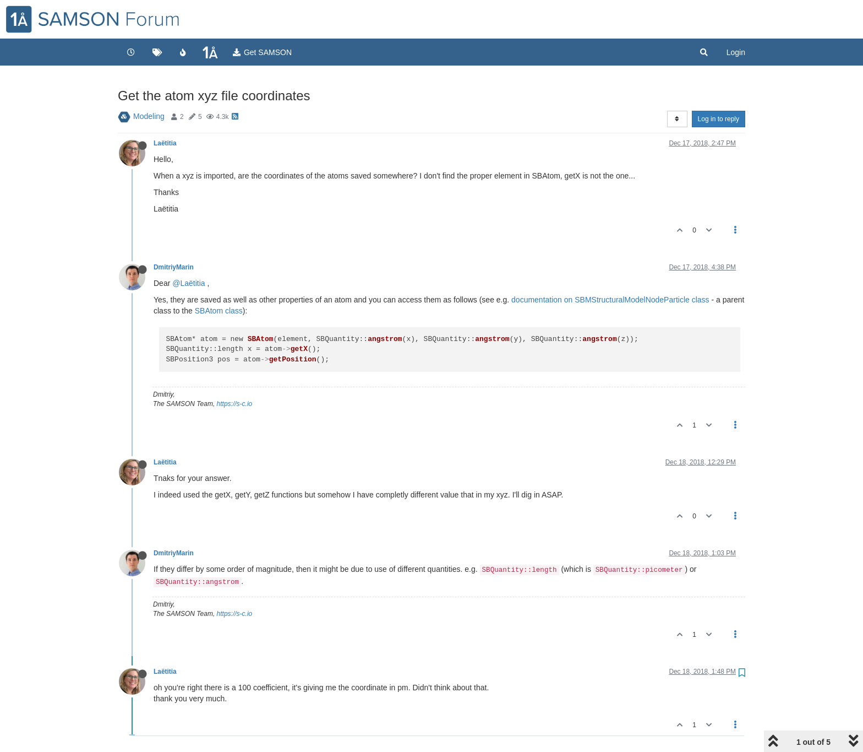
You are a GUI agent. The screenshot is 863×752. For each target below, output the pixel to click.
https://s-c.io (235, 404)
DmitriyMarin (174, 267)
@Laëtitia (188, 283)
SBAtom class (219, 310)
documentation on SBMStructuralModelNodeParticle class (610, 299)
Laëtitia (165, 143)
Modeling (149, 116)
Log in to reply (718, 119)
